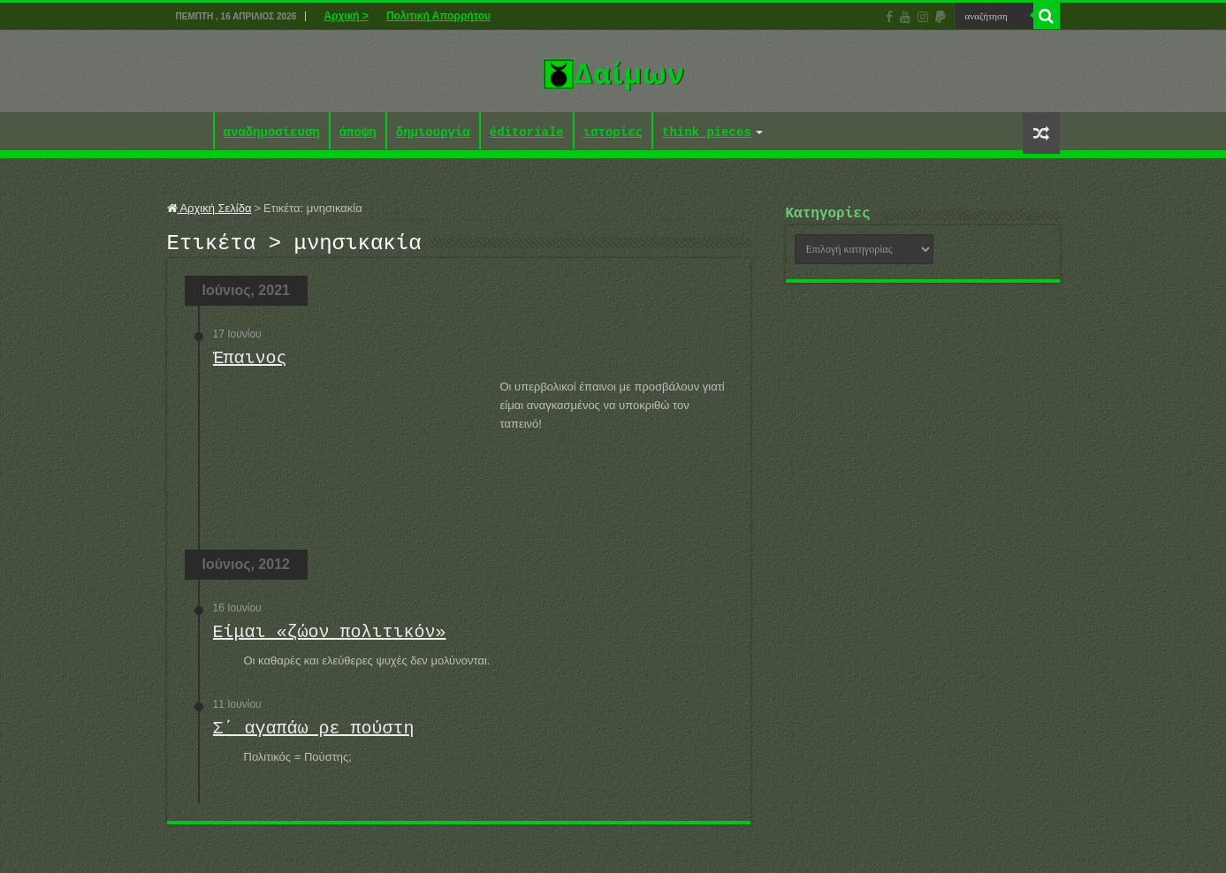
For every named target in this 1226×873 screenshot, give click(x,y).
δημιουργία (433, 133)
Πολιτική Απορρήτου (438, 16)
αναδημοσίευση (272, 133)
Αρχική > (346, 16)
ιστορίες (613, 133)
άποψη (358, 133)
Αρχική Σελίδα (209, 208)
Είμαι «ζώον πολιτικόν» (329, 637)
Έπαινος (250, 364)
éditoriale (527, 133)
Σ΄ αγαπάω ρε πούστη (314, 734)
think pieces (706, 133)
